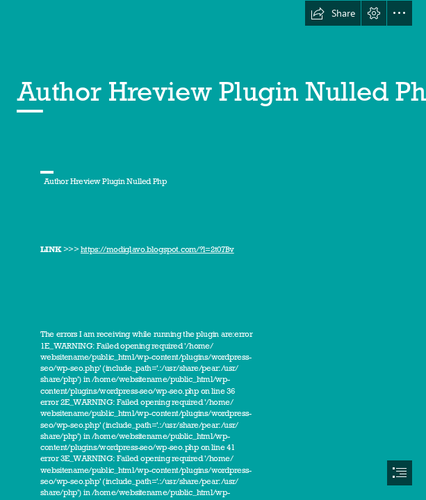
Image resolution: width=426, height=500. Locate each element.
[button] (333, 13)
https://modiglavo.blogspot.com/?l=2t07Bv (157, 249)
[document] (213, 250)
